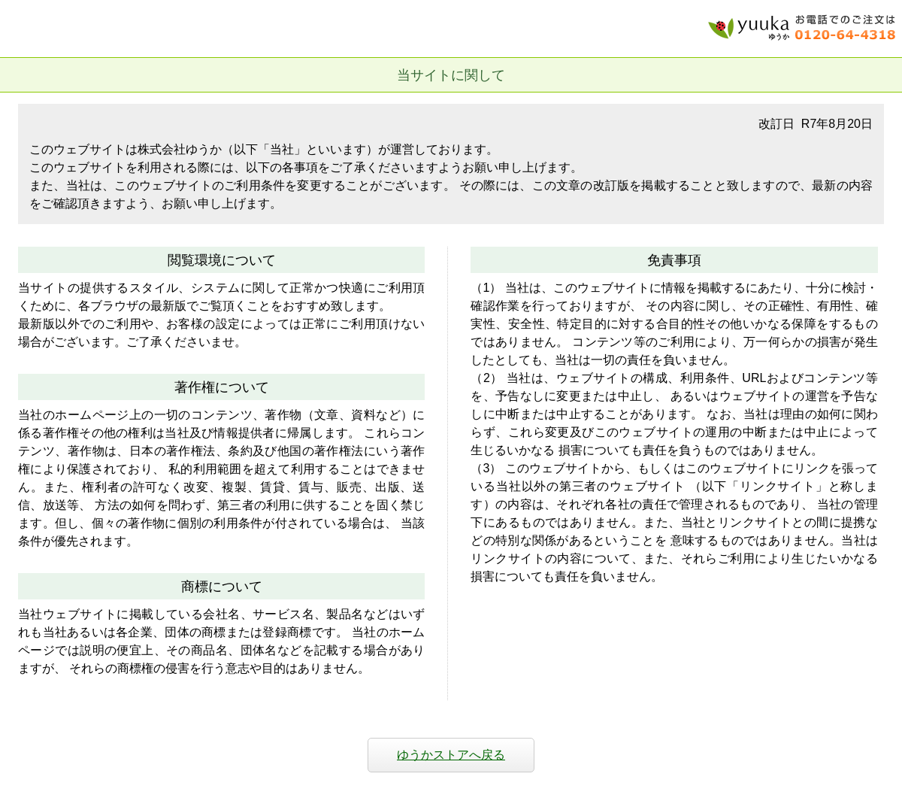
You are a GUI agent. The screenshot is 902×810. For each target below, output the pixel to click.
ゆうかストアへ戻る (451, 754)
